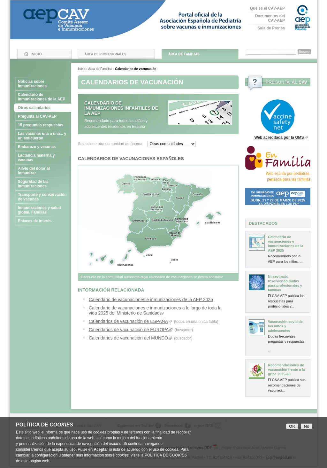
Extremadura (140, 220)
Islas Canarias (112, 258)
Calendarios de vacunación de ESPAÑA (128, 321)
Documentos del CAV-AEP (270, 18)
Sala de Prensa (271, 28)
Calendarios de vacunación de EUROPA (129, 329)
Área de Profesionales (116, 54)
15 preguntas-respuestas (42, 125)
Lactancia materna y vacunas (42, 157)
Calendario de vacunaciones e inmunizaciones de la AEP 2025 (151, 299)
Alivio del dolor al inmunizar (42, 171)
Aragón (180, 197)
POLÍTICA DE (166, 455)
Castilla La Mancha (161, 220)
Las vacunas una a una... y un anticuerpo (42, 136)
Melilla (174, 260)
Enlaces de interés (42, 221)
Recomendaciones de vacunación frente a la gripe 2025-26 (286, 369)
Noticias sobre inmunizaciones (42, 84)
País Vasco (166, 180)
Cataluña (198, 194)
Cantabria (155, 179)
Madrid (156, 208)
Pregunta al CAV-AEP (42, 116)
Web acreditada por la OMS (279, 137)
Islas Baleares (211, 221)
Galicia (125, 183)
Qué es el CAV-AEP (267, 8)
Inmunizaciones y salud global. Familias (42, 210)
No (306, 426)
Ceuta (148, 256)
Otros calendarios (34, 107)
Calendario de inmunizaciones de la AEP (42, 97)
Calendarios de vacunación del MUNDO (128, 337)
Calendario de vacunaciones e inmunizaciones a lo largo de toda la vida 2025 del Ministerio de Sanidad (155, 310)
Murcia (174, 234)
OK (292, 426)
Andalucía (151, 238)
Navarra (173, 185)
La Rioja (167, 190)
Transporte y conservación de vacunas (42, 197)
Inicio (44, 54)
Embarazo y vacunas (42, 147)
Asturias (140, 178)
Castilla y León (150, 194)
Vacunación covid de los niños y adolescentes (285, 326)
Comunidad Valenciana (181, 220)
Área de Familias (200, 54)
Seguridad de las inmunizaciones (42, 184)
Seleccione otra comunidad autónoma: (110, 144)
